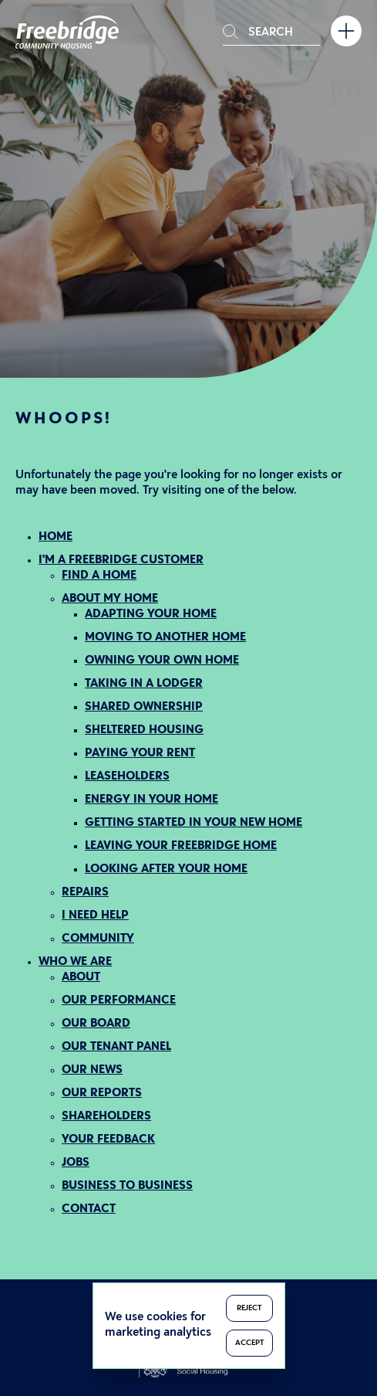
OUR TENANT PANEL (116, 1047)
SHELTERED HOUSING (144, 730)
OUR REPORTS (102, 1093)
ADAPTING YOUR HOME (151, 614)
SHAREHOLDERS (106, 1117)
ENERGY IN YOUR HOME (151, 800)
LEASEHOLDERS (127, 777)
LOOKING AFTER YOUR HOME (166, 869)
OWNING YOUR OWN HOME (162, 661)
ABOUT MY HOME (110, 599)
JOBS (75, 1163)
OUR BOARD (96, 1024)
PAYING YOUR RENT (140, 753)
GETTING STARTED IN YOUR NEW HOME (193, 823)
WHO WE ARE (75, 962)
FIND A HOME (99, 576)
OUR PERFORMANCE (119, 1001)
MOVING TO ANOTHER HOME (165, 638)
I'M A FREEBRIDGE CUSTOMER (121, 560)
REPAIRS (85, 892)
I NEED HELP (95, 916)
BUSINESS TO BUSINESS (127, 1186)
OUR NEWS (92, 1070)
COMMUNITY (98, 939)
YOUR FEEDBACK (108, 1140)
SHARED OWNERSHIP (144, 707)
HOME (55, 537)
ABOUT (81, 977)
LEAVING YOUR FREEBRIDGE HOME (181, 846)
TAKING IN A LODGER (144, 684)
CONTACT (89, 1209)
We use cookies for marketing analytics (158, 1325)
